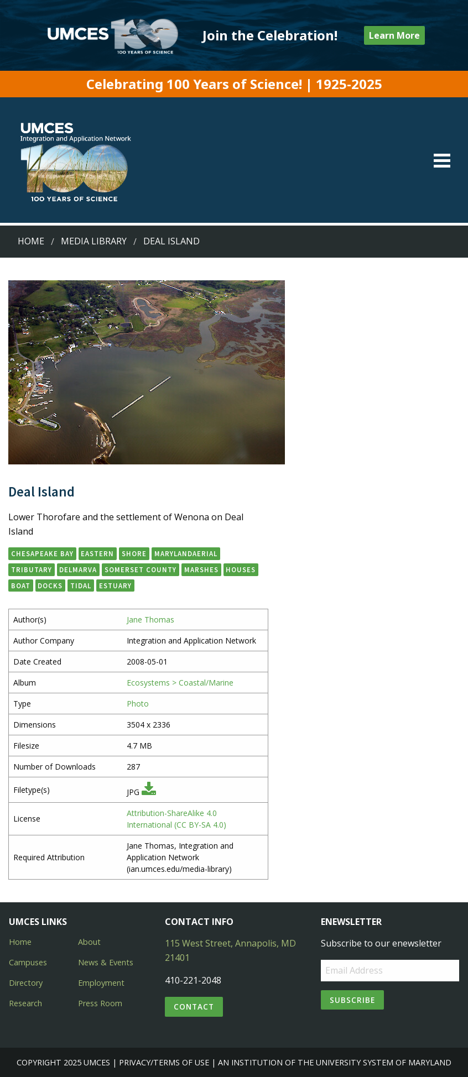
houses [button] (241, 569)
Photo (138, 703)
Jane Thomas (150, 619)
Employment (101, 982)
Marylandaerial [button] (185, 553)
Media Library (94, 241)
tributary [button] (31, 569)
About (89, 942)
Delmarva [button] (78, 569)
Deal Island (171, 241)
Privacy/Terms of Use (164, 1062)
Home (31, 241)
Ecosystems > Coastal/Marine (180, 682)
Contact (194, 1006)
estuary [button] (115, 585)
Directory (26, 982)
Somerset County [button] (140, 569)
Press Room (100, 1003)
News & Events (105, 962)
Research (25, 1003)
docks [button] (50, 585)
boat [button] (20, 585)
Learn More (394, 35)
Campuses (28, 962)
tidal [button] (80, 585)
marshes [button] (201, 569)
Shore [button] (134, 553)
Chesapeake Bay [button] (42, 553)
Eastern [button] (97, 553)
